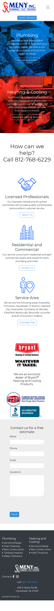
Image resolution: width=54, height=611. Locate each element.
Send (14, 514)
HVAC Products (39, 552)
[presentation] (31, 504)
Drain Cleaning (12, 546)
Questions (15, 472)
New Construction (14, 549)
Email (13, 460)
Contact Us (27, 267)
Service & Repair (13, 543)
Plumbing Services (27, 60)
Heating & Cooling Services (27, 117)
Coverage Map (27, 322)
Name (13, 436)
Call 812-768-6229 (27, 18)
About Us (27, 215)
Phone (13, 448)
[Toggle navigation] (48, 7)
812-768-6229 (29, 582)
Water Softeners (13, 556)
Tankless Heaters (13, 552)
